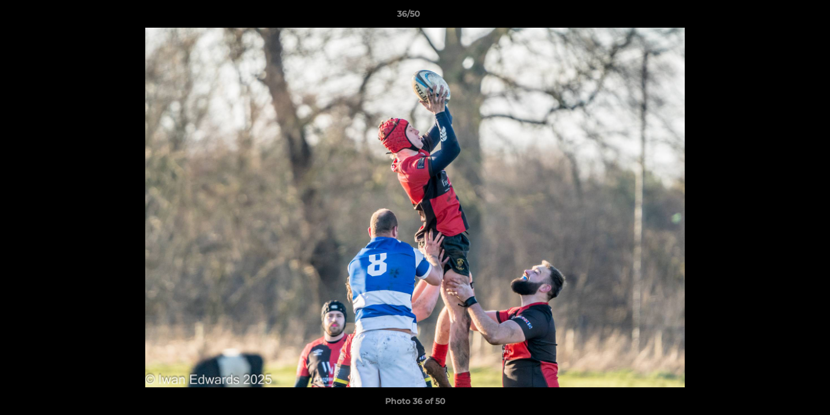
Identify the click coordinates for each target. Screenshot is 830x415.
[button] (781, 17)
